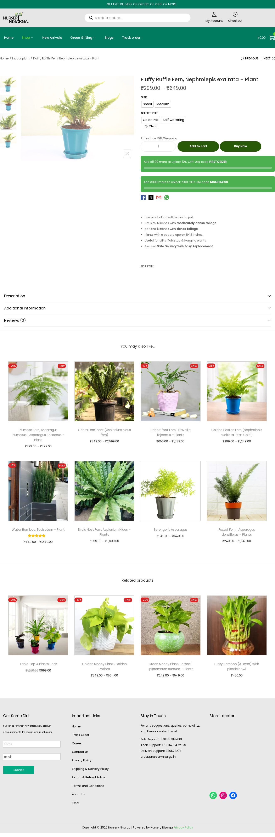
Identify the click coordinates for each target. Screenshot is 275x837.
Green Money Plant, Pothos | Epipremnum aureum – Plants (170, 672)
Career (77, 749)
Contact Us (80, 758)
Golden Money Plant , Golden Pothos (104, 672)
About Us (78, 800)
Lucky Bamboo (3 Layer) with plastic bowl (236, 672)
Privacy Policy (81, 766)
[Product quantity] (158, 147)
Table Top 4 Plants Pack (38, 670)
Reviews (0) (137, 321)
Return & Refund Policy (88, 783)
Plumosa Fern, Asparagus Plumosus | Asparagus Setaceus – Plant (38, 436)
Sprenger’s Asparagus (170, 530)
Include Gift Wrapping (159, 139)
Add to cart (198, 147)
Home (4, 58)
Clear (151, 127)
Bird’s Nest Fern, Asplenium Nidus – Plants (104, 533)
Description (137, 297)
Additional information (137, 309)
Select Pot (149, 114)
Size (144, 98)
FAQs (75, 809)
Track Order (80, 741)
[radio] (147, 105)
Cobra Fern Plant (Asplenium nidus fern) (104, 433)
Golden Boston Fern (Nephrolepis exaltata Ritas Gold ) (236, 436)
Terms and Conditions (88, 792)
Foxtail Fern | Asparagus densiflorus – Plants (236, 533)
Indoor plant (21, 58)
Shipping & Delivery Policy (90, 775)
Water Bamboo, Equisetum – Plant (38, 533)
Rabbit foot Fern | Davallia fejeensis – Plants (170, 433)
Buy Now (240, 147)
